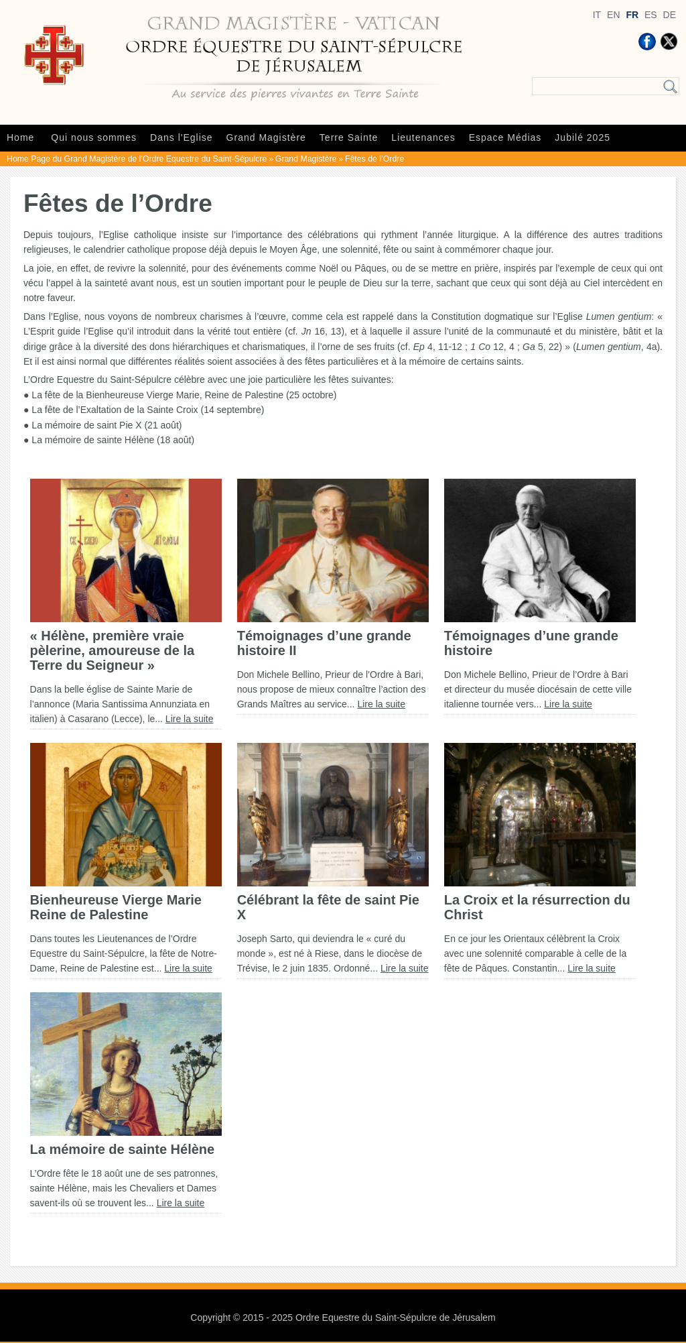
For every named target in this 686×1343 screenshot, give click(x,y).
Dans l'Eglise (181, 137)
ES (650, 14)
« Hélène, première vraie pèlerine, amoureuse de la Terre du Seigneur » (112, 650)
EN (613, 14)
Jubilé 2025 (582, 137)
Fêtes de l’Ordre (374, 159)
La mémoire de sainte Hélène (122, 1149)
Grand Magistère (266, 137)
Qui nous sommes (94, 137)
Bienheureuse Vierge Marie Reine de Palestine (116, 907)
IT (597, 14)
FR (632, 14)
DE (669, 14)
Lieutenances (423, 137)
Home (20, 137)
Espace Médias (505, 137)
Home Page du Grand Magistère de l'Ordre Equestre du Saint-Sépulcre (137, 159)
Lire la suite (189, 718)
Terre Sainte (349, 137)
